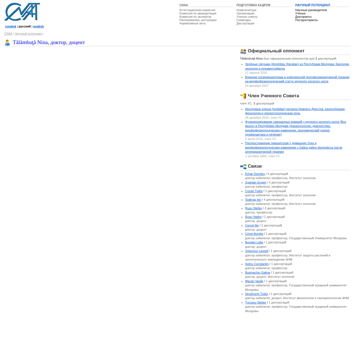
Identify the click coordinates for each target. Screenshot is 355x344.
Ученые (300, 13)
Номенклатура (247, 10)
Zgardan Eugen (255, 182)
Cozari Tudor (254, 191)
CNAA (183, 5)
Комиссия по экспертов (195, 16)
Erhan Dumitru (255, 173)
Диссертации (245, 23)
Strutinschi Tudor (256, 293)
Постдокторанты (306, 20)
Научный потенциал (28, 33)
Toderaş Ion (253, 199)
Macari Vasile (254, 281)
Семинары (244, 20)
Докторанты (303, 16)
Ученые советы (247, 16)
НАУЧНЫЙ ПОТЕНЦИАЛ (312, 5)
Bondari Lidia (254, 242)
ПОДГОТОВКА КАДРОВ (253, 5)
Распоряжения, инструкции (198, 20)
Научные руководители (311, 10)
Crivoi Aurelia (254, 233)
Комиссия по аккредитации (197, 13)
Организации (245, 13)
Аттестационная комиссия (197, 10)
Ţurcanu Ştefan (255, 302)
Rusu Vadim (253, 216)
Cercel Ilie (252, 225)
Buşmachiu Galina (257, 272)
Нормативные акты (192, 23)
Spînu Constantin (257, 264)
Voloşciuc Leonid (256, 251)
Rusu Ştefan (253, 208)
